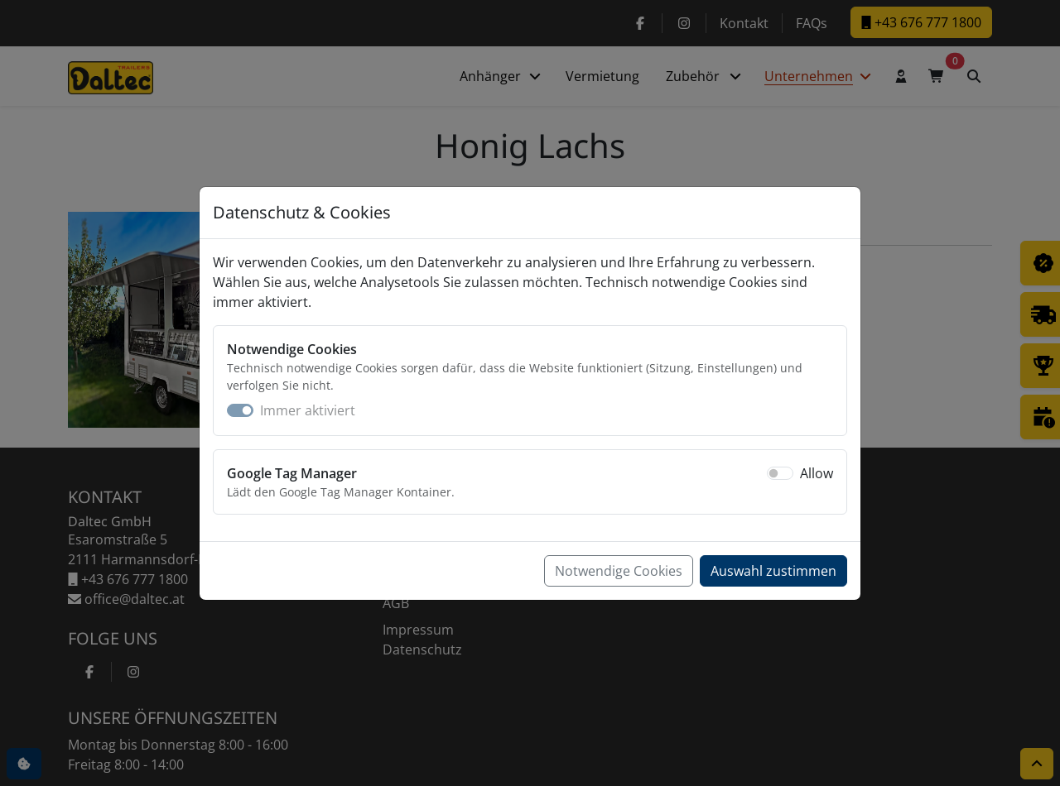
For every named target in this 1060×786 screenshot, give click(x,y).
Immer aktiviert (307, 410)
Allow (816, 473)
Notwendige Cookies (618, 571)
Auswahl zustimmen (773, 571)
